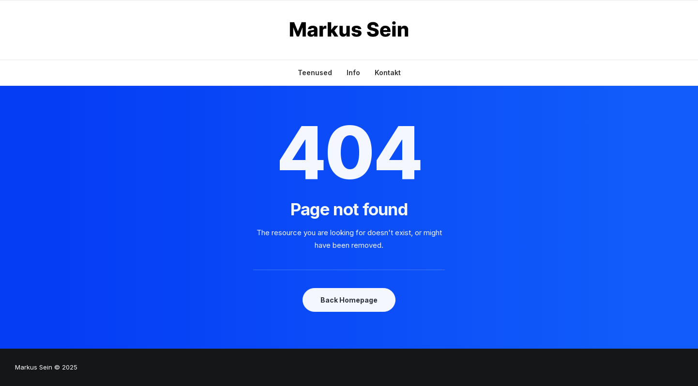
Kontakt (388, 72)
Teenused (315, 72)
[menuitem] (318, 73)
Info (353, 72)
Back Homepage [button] (349, 300)
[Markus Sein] (349, 30)
